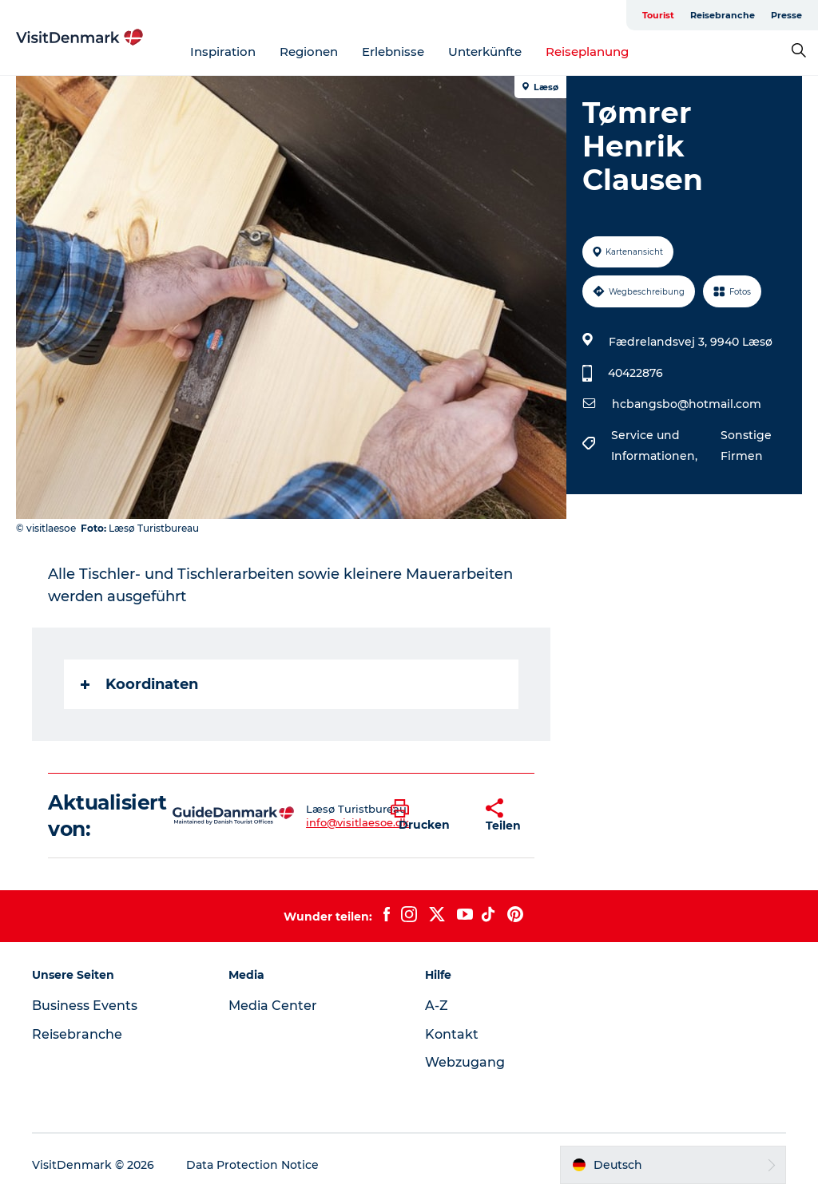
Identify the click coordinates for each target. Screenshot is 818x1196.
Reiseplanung (587, 51)
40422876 (635, 373)
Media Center (272, 1005)
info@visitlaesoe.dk (357, 822)
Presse (786, 15)
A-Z (436, 1005)
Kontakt (451, 1034)
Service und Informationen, (656, 445)
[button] (426, 816)
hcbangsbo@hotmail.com (686, 404)
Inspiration (223, 51)
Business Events (84, 1005)
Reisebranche (722, 15)
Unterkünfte (485, 51)
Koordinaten (139, 684)
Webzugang (465, 1062)
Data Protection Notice (252, 1165)
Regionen (309, 51)
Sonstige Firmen (746, 445)
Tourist (658, 15)
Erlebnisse (393, 51)
